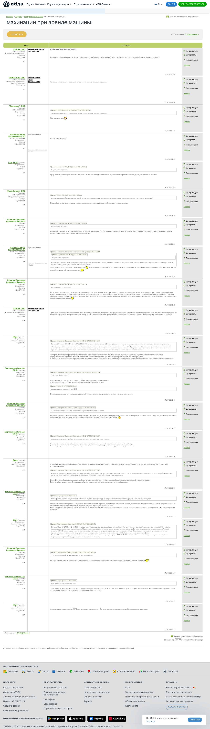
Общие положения (135, 701)
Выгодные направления (15, 710)
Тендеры (58, 671)
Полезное (9, 682)
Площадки (10, 671)
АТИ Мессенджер (124, 671)
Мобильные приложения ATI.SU (23, 719)
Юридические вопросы (33, 17)
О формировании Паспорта (58, 708)
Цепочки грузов (149, 671)
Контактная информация (97, 692)
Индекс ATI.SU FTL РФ (14, 701)
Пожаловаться (192, 60)
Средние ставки (11, 706)
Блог (127, 687)
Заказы (28, 671)
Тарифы (88, 701)
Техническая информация (179, 701)
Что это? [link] (150, 721)
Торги (43, 671)
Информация (133, 682)
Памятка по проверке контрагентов (55, 693)
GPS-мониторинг (98, 671)
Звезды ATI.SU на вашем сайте (19, 697)
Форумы (18, 17)
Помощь (171, 682)
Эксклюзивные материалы (139, 692)
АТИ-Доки (76, 671)
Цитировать (191, 55)
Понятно (195, 720)
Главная (9, 17)
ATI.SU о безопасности (55, 687)
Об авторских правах (100, 726)
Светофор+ (49, 699)
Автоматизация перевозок (20, 666)
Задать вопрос (177, 707)
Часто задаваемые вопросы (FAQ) (183, 697)
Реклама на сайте (93, 697)
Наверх (187, 65)
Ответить (17, 35)
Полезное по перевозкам (179, 692)
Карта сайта (131, 706)
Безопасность (53, 682)
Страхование (50, 704)
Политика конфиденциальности (142, 697)
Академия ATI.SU (12, 692)
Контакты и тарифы (97, 682)
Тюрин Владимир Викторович (36, 50)
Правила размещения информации (184, 17)
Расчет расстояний (13, 687)
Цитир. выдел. (192, 51)
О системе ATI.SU (92, 687)
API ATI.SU (171, 671)
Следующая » (193, 34)
